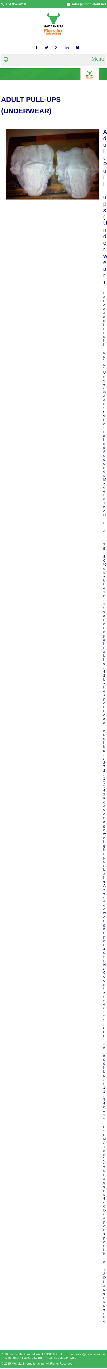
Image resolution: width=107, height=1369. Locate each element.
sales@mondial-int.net (88, 4)
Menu (97, 59)
